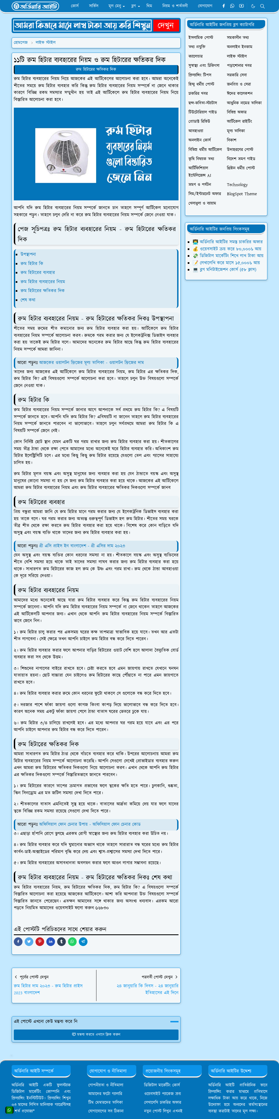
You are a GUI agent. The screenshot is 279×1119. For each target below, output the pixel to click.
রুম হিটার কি (32, 264)
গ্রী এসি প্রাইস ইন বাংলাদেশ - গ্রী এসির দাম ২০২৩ (82, 546)
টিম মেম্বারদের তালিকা (105, 1102)
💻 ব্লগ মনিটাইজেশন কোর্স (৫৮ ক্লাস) (224, 270)
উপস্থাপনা (28, 254)
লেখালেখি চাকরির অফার (162, 1102)
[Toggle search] (262, 6)
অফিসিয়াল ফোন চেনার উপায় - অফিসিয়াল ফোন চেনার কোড (90, 824)
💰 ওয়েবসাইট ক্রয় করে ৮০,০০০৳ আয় (227, 249)
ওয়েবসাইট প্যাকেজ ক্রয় (162, 1094)
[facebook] (223, 6)
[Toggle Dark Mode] (253, 6)
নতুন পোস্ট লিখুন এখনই (163, 1111)
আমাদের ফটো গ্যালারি (105, 1094)
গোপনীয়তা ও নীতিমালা (105, 1085)
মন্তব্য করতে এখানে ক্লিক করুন (96, 1034)
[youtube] (241, 6)
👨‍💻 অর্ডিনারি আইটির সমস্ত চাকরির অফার (228, 242)
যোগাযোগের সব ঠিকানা (106, 1111)
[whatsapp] (232, 6)
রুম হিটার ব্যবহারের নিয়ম (43, 282)
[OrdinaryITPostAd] (96, 25)
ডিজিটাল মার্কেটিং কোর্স (162, 1085)
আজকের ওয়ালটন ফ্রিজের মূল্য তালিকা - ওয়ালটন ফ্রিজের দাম (91, 363)
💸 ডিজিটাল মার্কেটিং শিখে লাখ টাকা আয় (228, 256)
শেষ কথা (28, 300)
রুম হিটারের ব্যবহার (38, 273)
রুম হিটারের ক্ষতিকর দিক (96, 69)
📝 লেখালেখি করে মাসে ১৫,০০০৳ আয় (226, 263)
